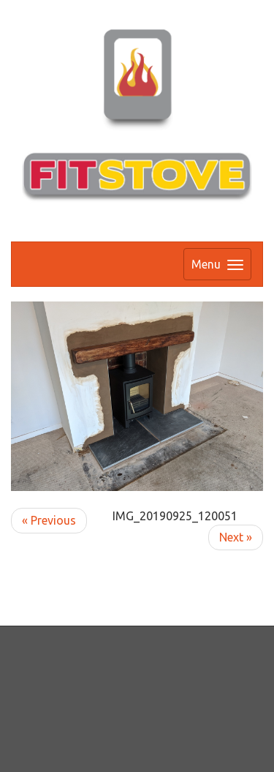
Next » (235, 537)
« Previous (49, 520)
